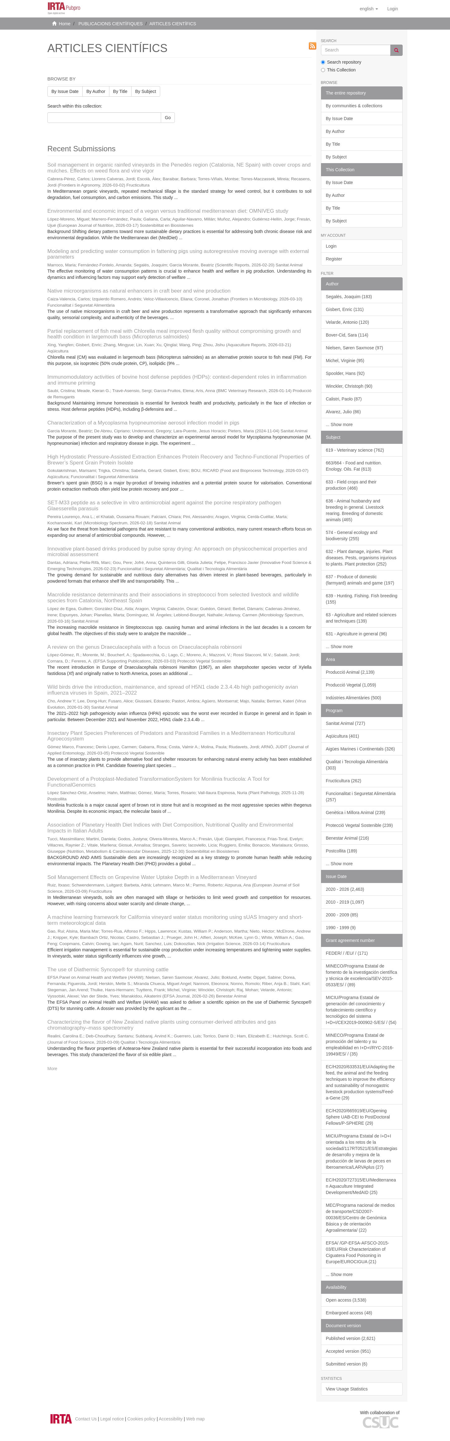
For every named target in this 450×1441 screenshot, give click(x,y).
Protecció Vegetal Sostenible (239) (359, 825)
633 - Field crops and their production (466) (351, 485)
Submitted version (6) (346, 1363)
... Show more (339, 424)
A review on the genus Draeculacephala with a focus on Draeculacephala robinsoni (144, 647)
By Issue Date (65, 91)
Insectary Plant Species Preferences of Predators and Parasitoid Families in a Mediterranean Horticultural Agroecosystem (171, 736)
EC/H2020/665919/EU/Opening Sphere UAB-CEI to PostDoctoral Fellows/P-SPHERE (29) (358, 1117)
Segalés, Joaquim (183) (349, 296)
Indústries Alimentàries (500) (353, 697)
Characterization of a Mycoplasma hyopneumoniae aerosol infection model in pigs (143, 423)
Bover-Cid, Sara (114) (347, 334)
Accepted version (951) (348, 1351)
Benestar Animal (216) (347, 838)
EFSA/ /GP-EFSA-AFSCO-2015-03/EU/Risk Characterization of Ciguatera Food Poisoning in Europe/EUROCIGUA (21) (357, 1252)
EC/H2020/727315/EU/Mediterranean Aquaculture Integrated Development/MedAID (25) (361, 1186)
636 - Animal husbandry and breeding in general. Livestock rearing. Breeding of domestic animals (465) (355, 510)
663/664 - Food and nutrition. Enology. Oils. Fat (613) (354, 466)
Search (329, 41)
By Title (120, 91)
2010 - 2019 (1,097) (345, 902)
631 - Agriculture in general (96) (356, 633)
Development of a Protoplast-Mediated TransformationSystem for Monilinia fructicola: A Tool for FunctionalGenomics (158, 782)
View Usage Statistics (347, 1388)
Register (334, 258)
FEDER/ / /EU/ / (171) (347, 953)
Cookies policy (141, 1418)
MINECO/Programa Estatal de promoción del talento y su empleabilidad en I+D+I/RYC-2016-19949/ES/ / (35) (360, 1044)
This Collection (338, 69)
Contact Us (86, 1418)
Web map (195, 1418)
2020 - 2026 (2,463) (345, 889)
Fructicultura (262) (343, 780)
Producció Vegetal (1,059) (351, 684)
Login (331, 246)
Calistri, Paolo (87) (344, 398)
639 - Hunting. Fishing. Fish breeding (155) (362, 598)
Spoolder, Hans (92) (345, 373)
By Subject (145, 91)
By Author (95, 91)
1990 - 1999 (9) (341, 927)
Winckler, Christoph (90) (349, 386)
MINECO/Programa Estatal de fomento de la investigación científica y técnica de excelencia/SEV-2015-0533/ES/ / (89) (361, 975)
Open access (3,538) (346, 1300)
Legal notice (112, 1418)
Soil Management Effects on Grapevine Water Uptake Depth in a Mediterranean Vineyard (152, 877)
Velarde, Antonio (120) (347, 322)
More (52, 1068)
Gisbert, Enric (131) (345, 309)
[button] (368, 8)
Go (168, 117)
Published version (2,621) (351, 1338)
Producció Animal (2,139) (350, 672)
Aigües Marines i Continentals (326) (360, 748)
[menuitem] (393, 8)
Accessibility (171, 1418)
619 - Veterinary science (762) (355, 450)
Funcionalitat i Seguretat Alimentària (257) (361, 796)
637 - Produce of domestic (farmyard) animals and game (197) (360, 579)
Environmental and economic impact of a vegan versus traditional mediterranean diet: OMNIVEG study (167, 211)
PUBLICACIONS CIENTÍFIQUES (111, 23)
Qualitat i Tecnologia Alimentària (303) (357, 764)
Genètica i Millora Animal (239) (355, 812)
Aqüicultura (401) (342, 736)
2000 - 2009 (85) (342, 914)
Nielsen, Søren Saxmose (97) (354, 347)
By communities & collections (354, 105)
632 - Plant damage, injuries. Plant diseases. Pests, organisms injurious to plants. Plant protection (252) (361, 557)
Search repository (341, 62)
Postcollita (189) (341, 850)
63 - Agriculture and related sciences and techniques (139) (361, 617)
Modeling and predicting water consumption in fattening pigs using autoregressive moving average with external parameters (178, 254)
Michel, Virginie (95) (345, 360)
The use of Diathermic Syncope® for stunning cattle (108, 970)
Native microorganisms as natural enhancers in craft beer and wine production (139, 291)
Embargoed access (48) (349, 1312)
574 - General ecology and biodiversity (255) (351, 535)
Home (64, 23)
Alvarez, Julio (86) (343, 411)
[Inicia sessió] (393, 8)
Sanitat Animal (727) (345, 723)
